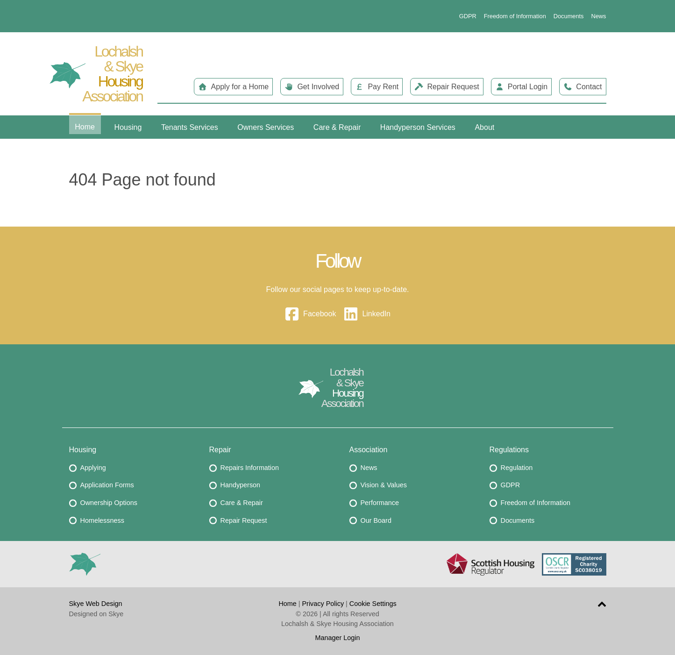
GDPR (467, 16)
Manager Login (337, 637)
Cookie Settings (373, 603)
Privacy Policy (323, 603)
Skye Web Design (95, 603)
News (598, 16)
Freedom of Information (515, 16)
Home (287, 603)
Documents (569, 16)
